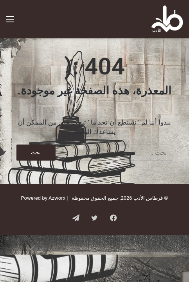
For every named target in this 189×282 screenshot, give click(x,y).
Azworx (57, 198)
